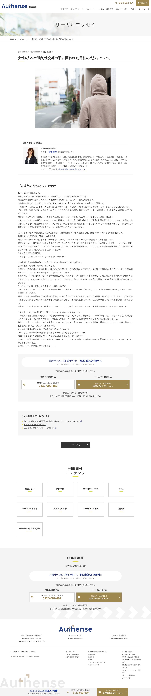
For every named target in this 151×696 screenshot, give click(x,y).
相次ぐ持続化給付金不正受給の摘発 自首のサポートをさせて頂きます (54, 421)
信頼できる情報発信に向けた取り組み (131, 666)
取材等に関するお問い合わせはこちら (73, 169)
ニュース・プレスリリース (97, 662)
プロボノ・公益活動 (129, 675)
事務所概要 (92, 654)
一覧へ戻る (80, 445)
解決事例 (109, 9)
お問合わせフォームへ (112, 691)
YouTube (33, 651)
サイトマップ (126, 678)
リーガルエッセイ (89, 9)
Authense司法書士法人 (76, 637)
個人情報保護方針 (128, 651)
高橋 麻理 (53, 152)
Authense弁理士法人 (119, 634)
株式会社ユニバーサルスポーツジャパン (32, 641)
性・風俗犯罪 (49, 52)
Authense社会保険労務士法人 (31, 637)
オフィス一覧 (70, 651)
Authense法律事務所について (98, 651)
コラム (101, 9)
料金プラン (75, 9)
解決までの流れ (122, 9)
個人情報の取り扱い (129, 654)
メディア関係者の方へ (73, 656)
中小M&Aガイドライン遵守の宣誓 (131, 660)
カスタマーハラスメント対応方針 (131, 671)
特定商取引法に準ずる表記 (131, 656)
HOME (12, 39)
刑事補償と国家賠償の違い (35, 425)
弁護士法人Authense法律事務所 (32, 634)
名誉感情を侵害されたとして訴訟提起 (40, 428)
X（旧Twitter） (15, 651)
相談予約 (142, 3)
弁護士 (133, 9)
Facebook (25, 651)
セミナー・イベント (95, 664)
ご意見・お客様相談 (73, 654)
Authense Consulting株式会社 (119, 637)
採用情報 (91, 656)
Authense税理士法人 (75, 634)
